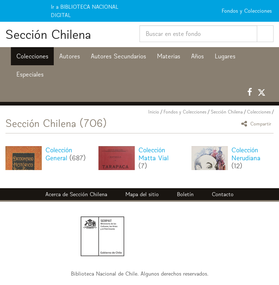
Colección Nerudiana (245, 154)
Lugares (225, 56)
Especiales (30, 74)
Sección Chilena (48, 34)
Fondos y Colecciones (184, 112)
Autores (69, 56)
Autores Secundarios (118, 56)
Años (197, 56)
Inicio (153, 112)
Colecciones (32, 56)
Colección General (58, 154)
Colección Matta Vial (153, 154)
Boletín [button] (185, 194)
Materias (168, 56)
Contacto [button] (223, 194)
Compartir (257, 123)
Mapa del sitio (142, 194)
